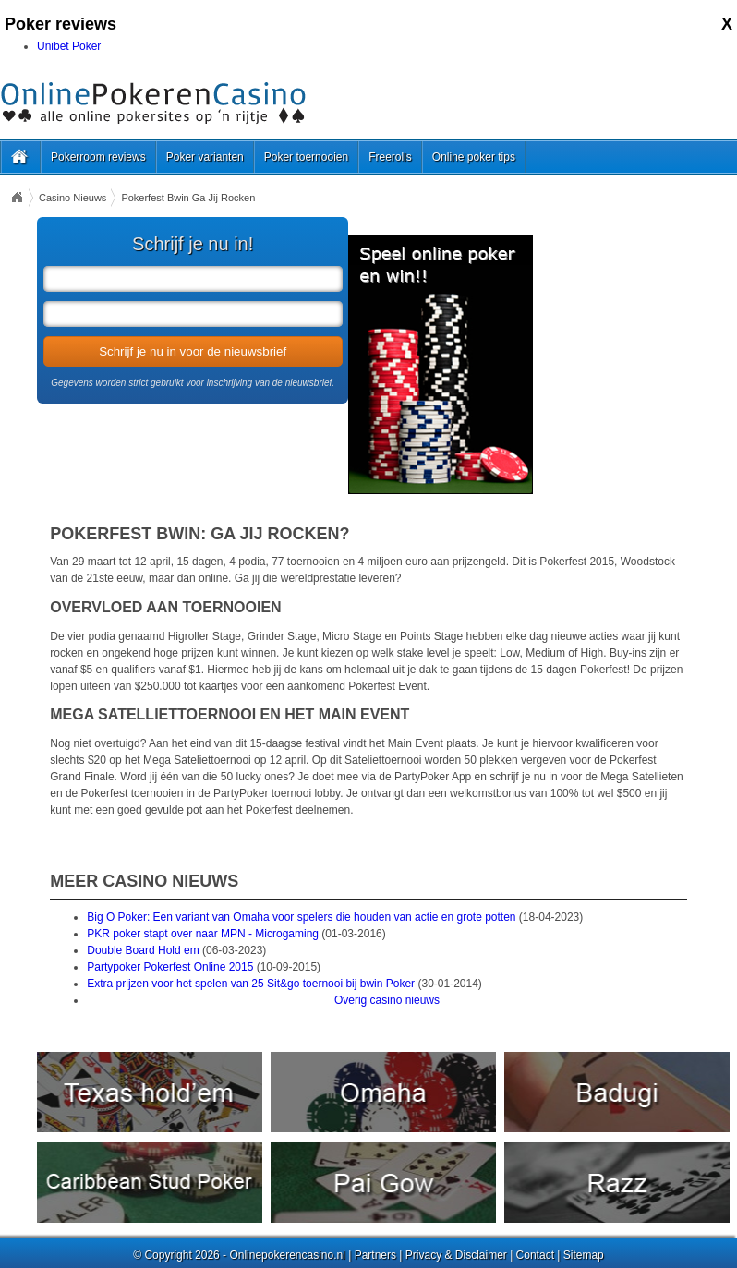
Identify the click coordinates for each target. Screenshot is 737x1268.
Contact (535, 1255)
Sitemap (583, 1255)
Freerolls (390, 157)
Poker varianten (205, 157)
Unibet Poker (69, 46)
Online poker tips (473, 157)
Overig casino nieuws (387, 1000)
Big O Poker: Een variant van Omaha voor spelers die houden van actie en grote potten (301, 917)
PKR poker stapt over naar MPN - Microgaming (203, 933)
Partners (375, 1255)
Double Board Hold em (143, 950)
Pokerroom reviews (98, 157)
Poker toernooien (306, 157)
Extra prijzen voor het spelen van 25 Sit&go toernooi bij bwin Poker (251, 983)
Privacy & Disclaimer (456, 1255)
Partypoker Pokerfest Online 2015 (170, 966)
